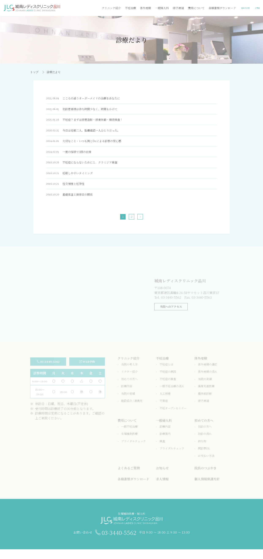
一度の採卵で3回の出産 (72, 156)
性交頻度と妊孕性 (68, 189)
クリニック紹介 (83, 8)
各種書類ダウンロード (194, 8)
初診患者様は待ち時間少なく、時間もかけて (87, 110)
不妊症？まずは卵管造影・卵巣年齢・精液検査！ (90, 121)
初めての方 (226, 8)
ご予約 (252, 8)
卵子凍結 (150, 8)
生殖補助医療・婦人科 (131, 526)
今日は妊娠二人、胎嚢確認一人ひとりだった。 (89, 133)
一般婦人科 (134, 8)
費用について (168, 8)
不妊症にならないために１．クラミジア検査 (87, 167)
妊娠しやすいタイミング (73, 178)
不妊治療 (102, 8)
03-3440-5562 (119, 541)
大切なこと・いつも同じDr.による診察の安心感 (89, 144)
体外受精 (117, 8)
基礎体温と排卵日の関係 (73, 201)
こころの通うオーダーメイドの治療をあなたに (88, 99)
